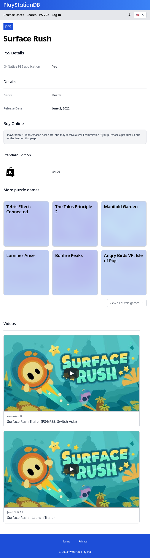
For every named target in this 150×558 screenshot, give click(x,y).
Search (32, 15)
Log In (56, 15)
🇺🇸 (140, 15)
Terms (66, 541)
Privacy (83, 541)
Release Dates (13, 15)
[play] (71, 373)
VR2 (44, 15)
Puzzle (56, 95)
